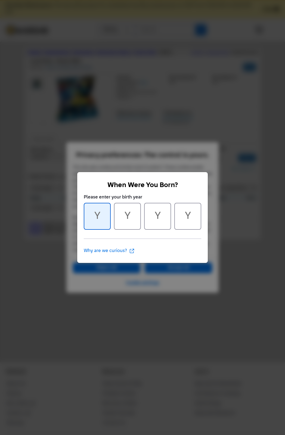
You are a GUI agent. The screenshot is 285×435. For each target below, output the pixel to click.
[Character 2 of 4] (127, 216)
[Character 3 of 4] (157, 216)
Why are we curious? (109, 251)
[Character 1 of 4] (97, 216)
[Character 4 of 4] (187, 216)
